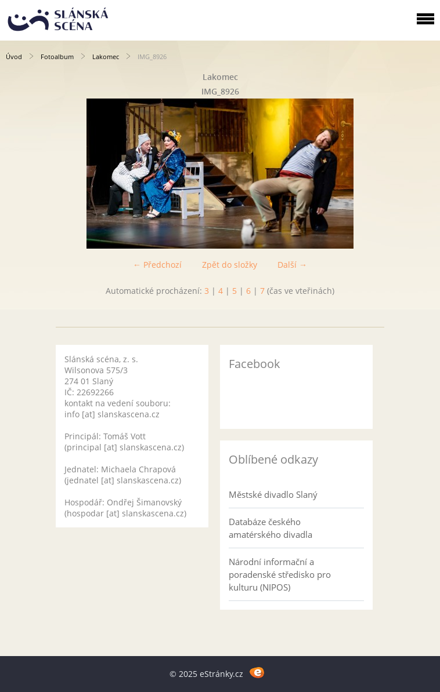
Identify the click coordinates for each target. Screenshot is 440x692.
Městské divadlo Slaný (273, 494)
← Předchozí (157, 264)
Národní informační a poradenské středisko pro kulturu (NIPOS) (280, 574)
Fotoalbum (57, 56)
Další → (292, 264)
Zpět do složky (229, 264)
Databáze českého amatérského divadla (270, 528)
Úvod (14, 56)
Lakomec (105, 56)
